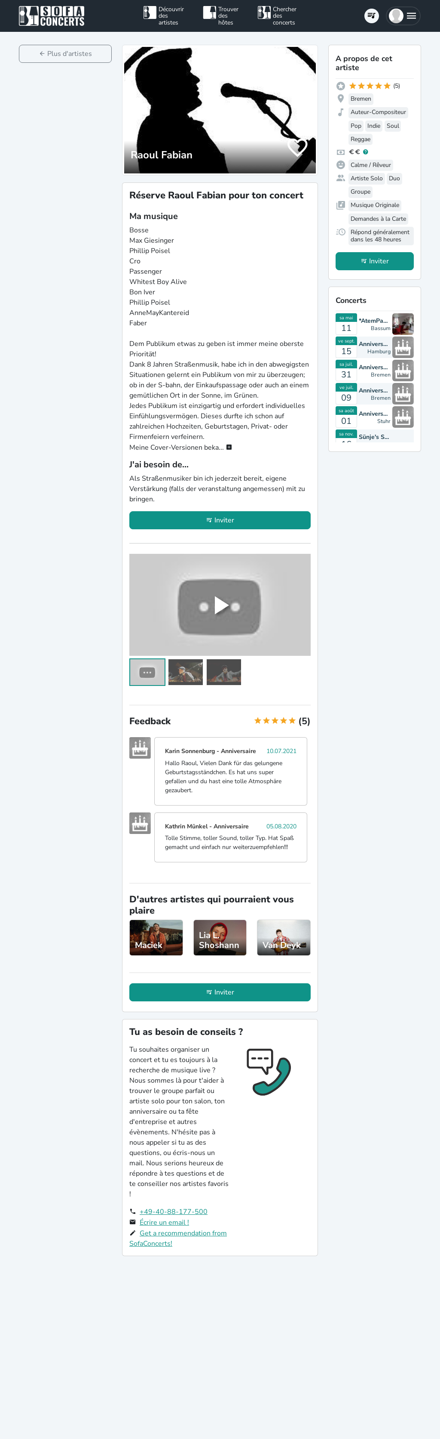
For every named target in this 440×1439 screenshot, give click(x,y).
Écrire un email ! (164, 1222)
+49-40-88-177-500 (174, 1212)
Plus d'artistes (69, 54)
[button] (403, 15)
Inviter (224, 520)
